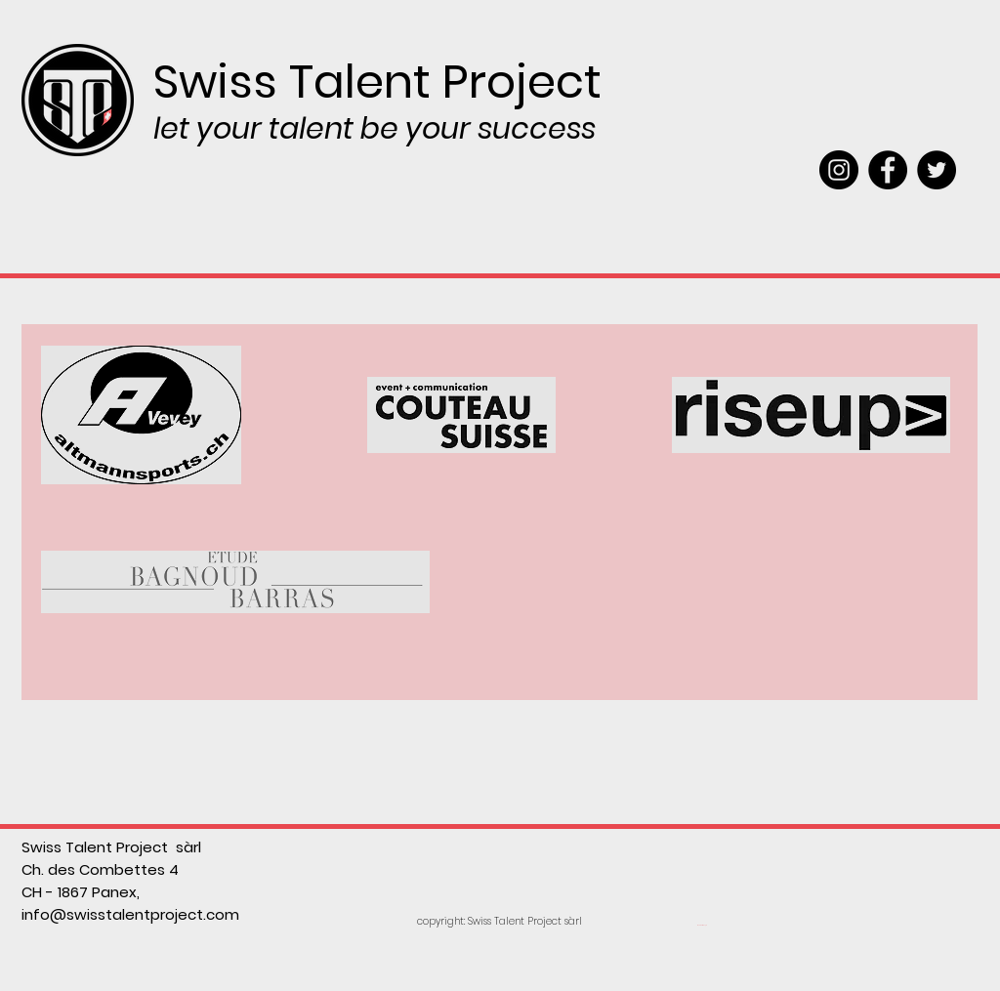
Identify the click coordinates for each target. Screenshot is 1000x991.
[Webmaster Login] (702, 925)
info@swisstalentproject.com (130, 914)
